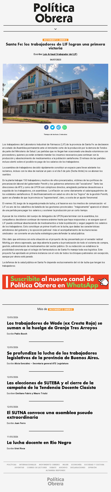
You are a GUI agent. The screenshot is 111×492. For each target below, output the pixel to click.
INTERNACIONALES (27, 465)
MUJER (66, 465)
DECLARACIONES (77, 467)
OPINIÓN (92, 467)
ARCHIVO (63, 467)
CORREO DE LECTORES (37, 467)
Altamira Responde (55, 470)
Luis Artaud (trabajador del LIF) (60, 54)
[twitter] (52, 127)
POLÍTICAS (11, 465)
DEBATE (53, 467)
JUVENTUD (19, 467)
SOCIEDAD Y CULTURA (94, 465)
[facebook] (46, 127)
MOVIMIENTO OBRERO (55, 40)
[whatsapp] (64, 127)
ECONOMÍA (76, 465)
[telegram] (58, 127)
